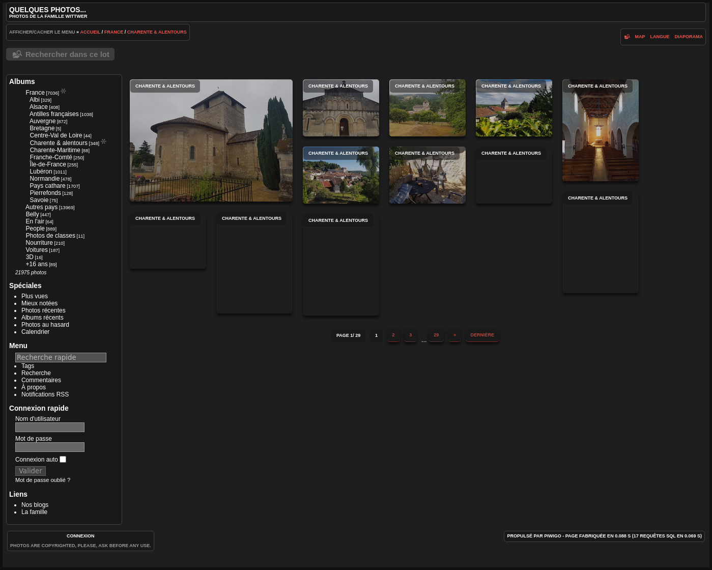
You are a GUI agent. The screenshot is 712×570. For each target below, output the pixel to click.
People (35, 228)
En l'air (35, 221)
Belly (32, 214)
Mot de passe (33, 438)
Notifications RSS (45, 394)
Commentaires (41, 380)
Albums (22, 81)
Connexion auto (40, 459)
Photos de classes (50, 235)
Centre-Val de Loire (56, 135)
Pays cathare (48, 185)
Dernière (483, 334)
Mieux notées (39, 303)
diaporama (689, 36)
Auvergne (42, 121)
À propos (33, 387)
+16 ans (37, 264)
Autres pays (41, 207)
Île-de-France (48, 164)
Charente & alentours (157, 32)
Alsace (39, 106)
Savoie (39, 200)
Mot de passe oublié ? (42, 480)
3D (30, 257)
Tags (27, 365)
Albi (35, 99)
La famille (34, 512)
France (114, 32)
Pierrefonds (45, 192)
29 (436, 334)
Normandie (45, 178)
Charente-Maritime (55, 150)
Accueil (90, 32)
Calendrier (35, 331)
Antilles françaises (54, 114)
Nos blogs (34, 504)
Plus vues (34, 296)
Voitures (37, 249)
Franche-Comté (51, 157)
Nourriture (39, 242)
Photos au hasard (45, 324)
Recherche (36, 373)
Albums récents (42, 317)
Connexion (81, 535)
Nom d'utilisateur (38, 418)
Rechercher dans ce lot (67, 54)
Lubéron (41, 171)
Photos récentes (43, 310)
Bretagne (42, 128)
